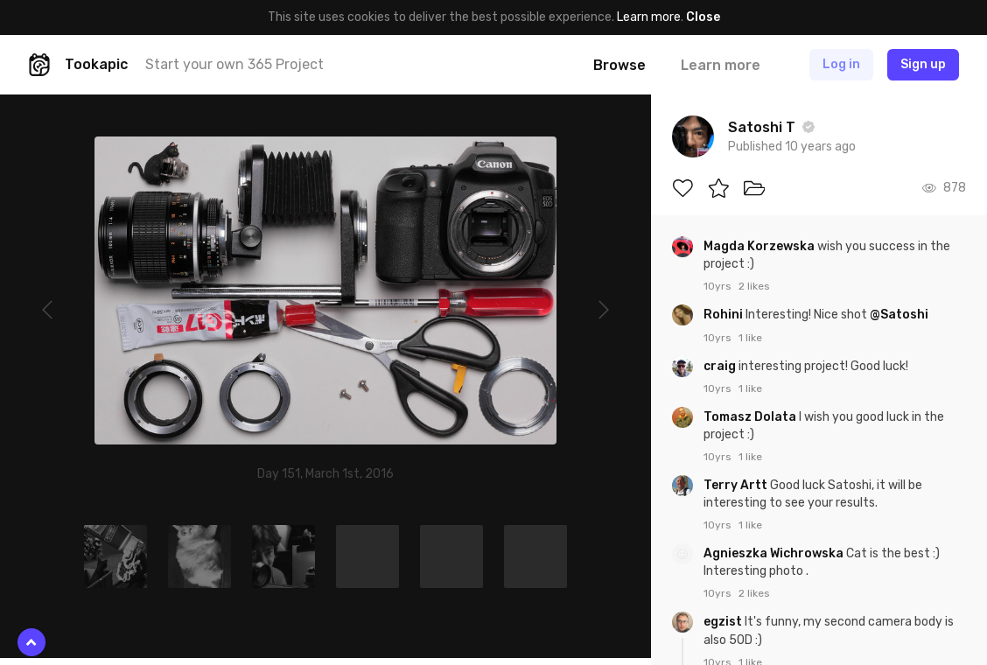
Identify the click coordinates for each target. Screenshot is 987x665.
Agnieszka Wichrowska (775, 553)
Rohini (725, 314)
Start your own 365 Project (234, 64)
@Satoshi (899, 314)
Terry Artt (737, 485)
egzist (724, 621)
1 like (750, 338)
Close (703, 17)
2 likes (754, 286)
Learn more (649, 17)
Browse (619, 65)
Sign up (923, 64)
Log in (841, 64)
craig (721, 366)
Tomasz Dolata (751, 417)
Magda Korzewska (760, 246)
